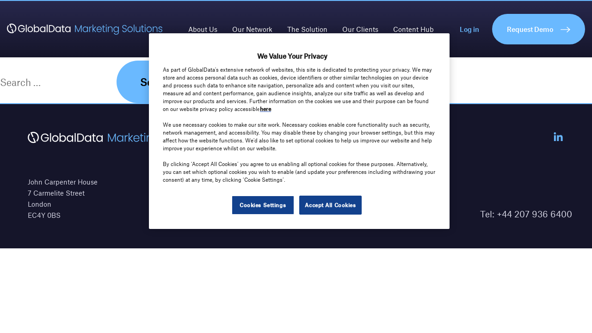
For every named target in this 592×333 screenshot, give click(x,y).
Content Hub (413, 29)
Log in (469, 29)
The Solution (307, 29)
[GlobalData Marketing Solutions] (84, 29)
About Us (202, 29)
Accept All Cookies (330, 205)
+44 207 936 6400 (534, 214)
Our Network (252, 29)
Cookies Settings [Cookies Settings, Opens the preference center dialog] (263, 205)
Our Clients (360, 29)
